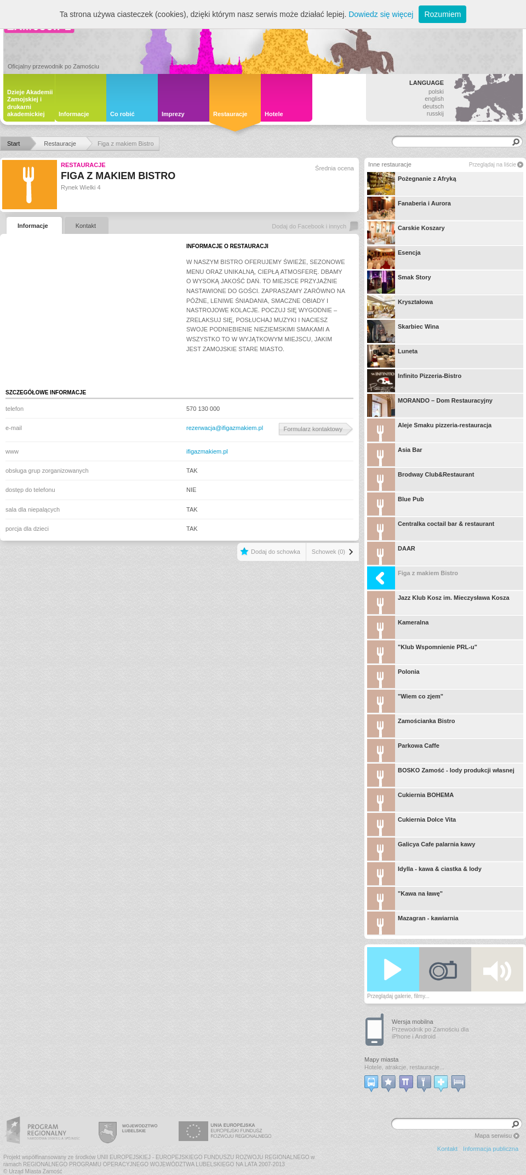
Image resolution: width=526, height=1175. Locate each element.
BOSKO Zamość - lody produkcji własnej (440, 775)
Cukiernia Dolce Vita (411, 824)
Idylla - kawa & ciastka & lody (424, 873)
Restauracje (83, 165)
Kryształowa (400, 306)
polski (436, 91)
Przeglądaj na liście (492, 165)
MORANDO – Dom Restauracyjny (430, 405)
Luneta (392, 356)
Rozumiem (442, 14)
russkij (435, 113)
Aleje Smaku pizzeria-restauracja (429, 430)
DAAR (391, 553)
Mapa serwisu (493, 1135)
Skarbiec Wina (403, 331)
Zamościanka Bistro (411, 725)
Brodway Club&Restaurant (420, 479)
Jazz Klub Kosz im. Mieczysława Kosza (438, 602)
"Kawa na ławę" (405, 898)
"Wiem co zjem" (405, 701)
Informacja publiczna (490, 1148)
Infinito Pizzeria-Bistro (414, 380)
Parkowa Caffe (403, 750)
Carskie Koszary (406, 232)
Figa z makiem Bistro (412, 577)
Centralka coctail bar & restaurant (430, 528)
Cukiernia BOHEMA (410, 799)
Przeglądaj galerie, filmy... (398, 996)
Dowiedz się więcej (380, 14)
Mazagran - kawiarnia (413, 923)
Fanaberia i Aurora (409, 208)
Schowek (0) (328, 551)
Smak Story (399, 282)
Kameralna (397, 627)
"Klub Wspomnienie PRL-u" (422, 651)
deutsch (433, 106)
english (434, 98)
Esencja (394, 257)
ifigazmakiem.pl (207, 451)
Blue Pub (395, 503)
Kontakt (447, 1148)
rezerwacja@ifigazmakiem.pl (224, 428)
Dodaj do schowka (275, 551)
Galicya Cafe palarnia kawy (421, 849)
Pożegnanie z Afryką (411, 183)
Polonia (393, 676)
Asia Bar (394, 454)
